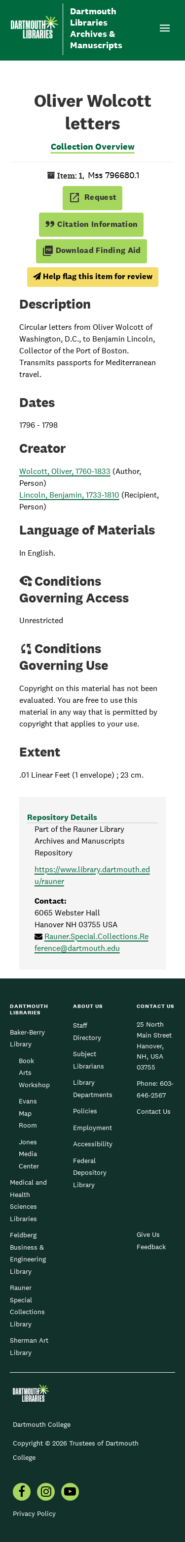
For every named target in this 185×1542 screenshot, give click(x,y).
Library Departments (92, 1088)
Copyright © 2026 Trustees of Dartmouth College (76, 1450)
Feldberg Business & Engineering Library (28, 1252)
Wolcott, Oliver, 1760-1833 (65, 471)
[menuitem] (22, 1493)
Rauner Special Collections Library (27, 1305)
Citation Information (91, 224)
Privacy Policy (34, 1513)
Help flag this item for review (92, 276)
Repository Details (62, 817)
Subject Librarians (88, 1059)
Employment (92, 1127)
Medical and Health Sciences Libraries (28, 1200)
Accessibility (92, 1143)
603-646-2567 (155, 1089)
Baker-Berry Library (27, 1038)
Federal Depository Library (90, 1172)
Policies (85, 1110)
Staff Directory (87, 1031)
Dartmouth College (42, 1424)
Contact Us (154, 1111)
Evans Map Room (28, 1113)
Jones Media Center (29, 1153)
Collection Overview (93, 146)
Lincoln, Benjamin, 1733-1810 (69, 495)
